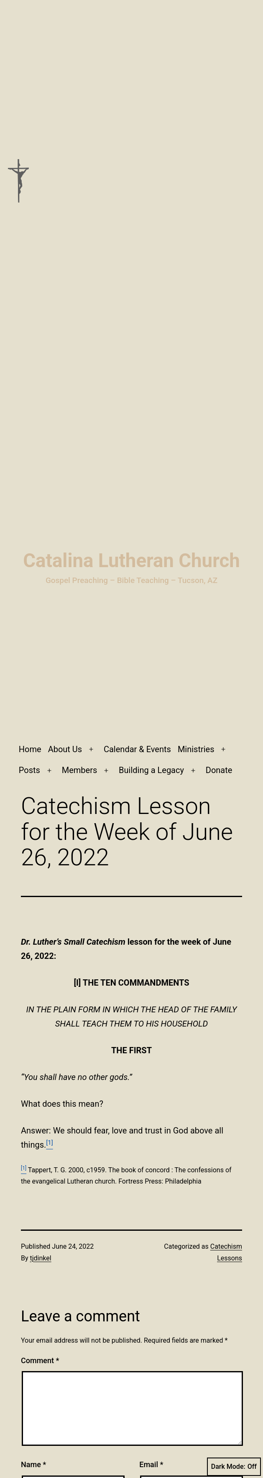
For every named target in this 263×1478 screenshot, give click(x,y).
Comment (40, 1360)
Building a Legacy (151, 770)
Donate (219, 770)
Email (151, 1464)
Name (33, 1464)
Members (79, 770)
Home (30, 749)
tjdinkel (40, 1258)
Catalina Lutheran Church (131, 561)
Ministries (196, 749)
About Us (65, 749)
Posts (29, 770)
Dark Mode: (234, 1467)
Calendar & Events (137, 749)
